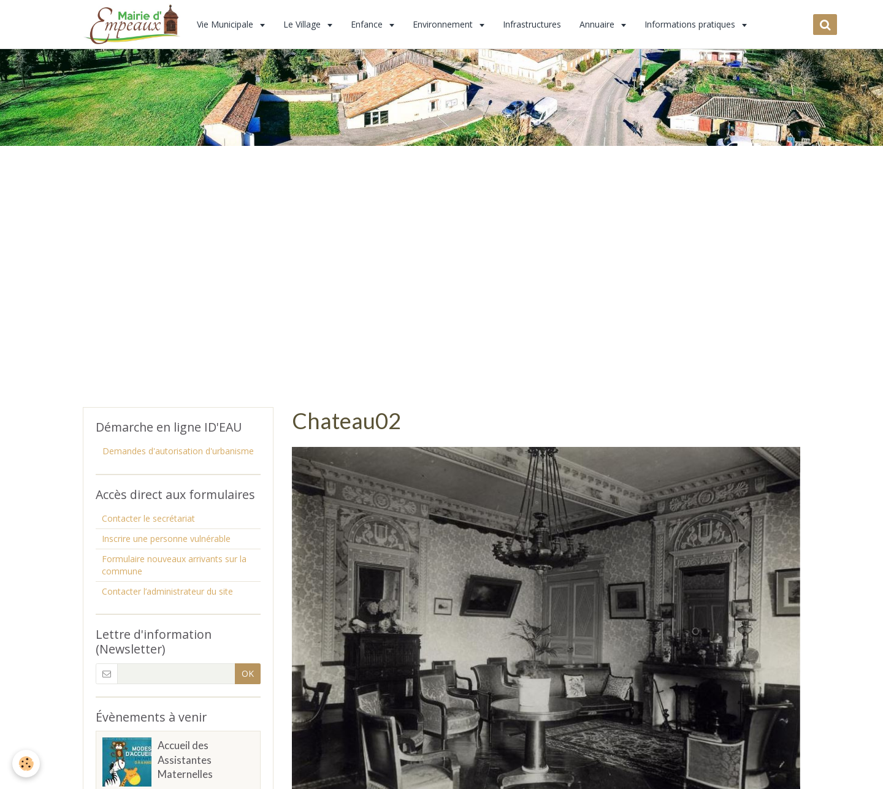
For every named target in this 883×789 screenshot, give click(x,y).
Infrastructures (532, 24)
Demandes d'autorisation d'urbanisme (178, 451)
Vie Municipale (226, 24)
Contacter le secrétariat (148, 518)
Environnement (444, 24)
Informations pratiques (691, 24)
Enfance (368, 24)
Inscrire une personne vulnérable (166, 538)
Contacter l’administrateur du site (167, 591)
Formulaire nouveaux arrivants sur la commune (174, 565)
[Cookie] (26, 763)
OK (248, 673)
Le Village (303, 24)
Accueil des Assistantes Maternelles (185, 759)
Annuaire (598, 24)
